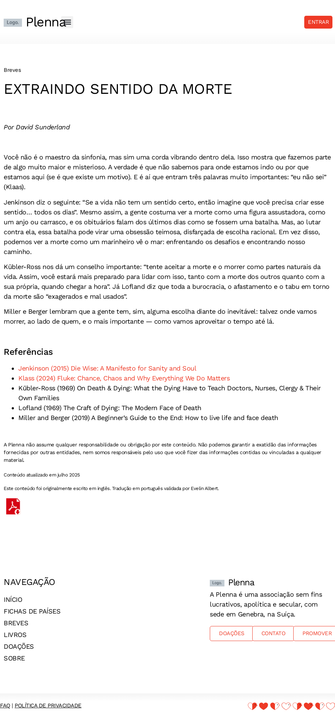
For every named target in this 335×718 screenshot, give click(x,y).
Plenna (46, 22)
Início (13, 599)
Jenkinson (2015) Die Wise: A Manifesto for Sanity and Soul (107, 368)
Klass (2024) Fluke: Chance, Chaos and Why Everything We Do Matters (124, 378)
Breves (16, 623)
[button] (67, 22)
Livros (15, 634)
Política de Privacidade (48, 705)
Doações (19, 646)
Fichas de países (32, 611)
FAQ (5, 705)
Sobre (14, 658)
